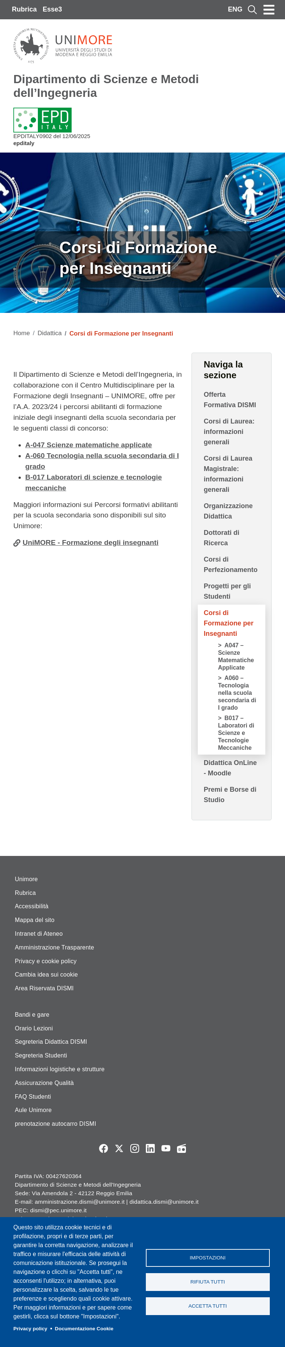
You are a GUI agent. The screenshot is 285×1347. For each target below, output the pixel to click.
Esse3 (52, 9)
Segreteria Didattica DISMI (51, 1042)
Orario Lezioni (34, 1028)
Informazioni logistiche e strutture (60, 1069)
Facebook (103, 1148)
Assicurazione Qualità (44, 1083)
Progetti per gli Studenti (227, 591)
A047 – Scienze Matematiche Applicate (236, 656)
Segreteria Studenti (41, 1055)
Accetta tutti (208, 1306)
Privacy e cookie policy (45, 961)
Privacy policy (30, 1328)
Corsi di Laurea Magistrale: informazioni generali (228, 474)
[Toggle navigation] (269, 10)
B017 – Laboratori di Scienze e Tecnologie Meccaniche (236, 733)
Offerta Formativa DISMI (230, 400)
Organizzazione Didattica (228, 511)
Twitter (119, 1148)
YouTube (166, 1148)
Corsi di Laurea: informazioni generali (229, 432)
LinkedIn (150, 1148)
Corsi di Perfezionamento (231, 564)
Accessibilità (32, 906)
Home (21, 333)
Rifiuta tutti (207, 1282)
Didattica (49, 333)
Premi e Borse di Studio (230, 795)
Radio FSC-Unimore (181, 1148)
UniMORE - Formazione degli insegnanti (90, 542)
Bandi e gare (32, 1014)
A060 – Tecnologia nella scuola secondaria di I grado (237, 693)
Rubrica (24, 9)
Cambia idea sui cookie (46, 974)
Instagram (135, 1148)
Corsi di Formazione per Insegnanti (228, 623)
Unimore (26, 879)
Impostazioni (207, 1258)
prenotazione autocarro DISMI (55, 1124)
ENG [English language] (235, 9)
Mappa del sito (35, 920)
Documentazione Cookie (84, 1328)
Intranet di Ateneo (39, 934)
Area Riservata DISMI (44, 988)
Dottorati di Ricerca (221, 538)
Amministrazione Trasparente (54, 947)
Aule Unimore (33, 1110)
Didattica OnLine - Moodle (230, 768)
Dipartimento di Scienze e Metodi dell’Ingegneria (106, 85)
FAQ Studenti (33, 1096)
